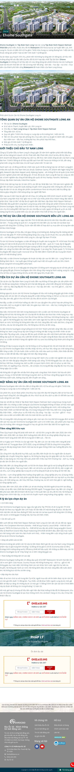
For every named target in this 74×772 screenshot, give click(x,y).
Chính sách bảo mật (47, 625)
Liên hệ (56, 732)
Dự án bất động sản (42, 729)
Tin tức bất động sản (42, 732)
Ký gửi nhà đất (40, 736)
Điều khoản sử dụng (61, 725)
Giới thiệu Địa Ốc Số (42, 725)
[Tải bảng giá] (66, 770)
